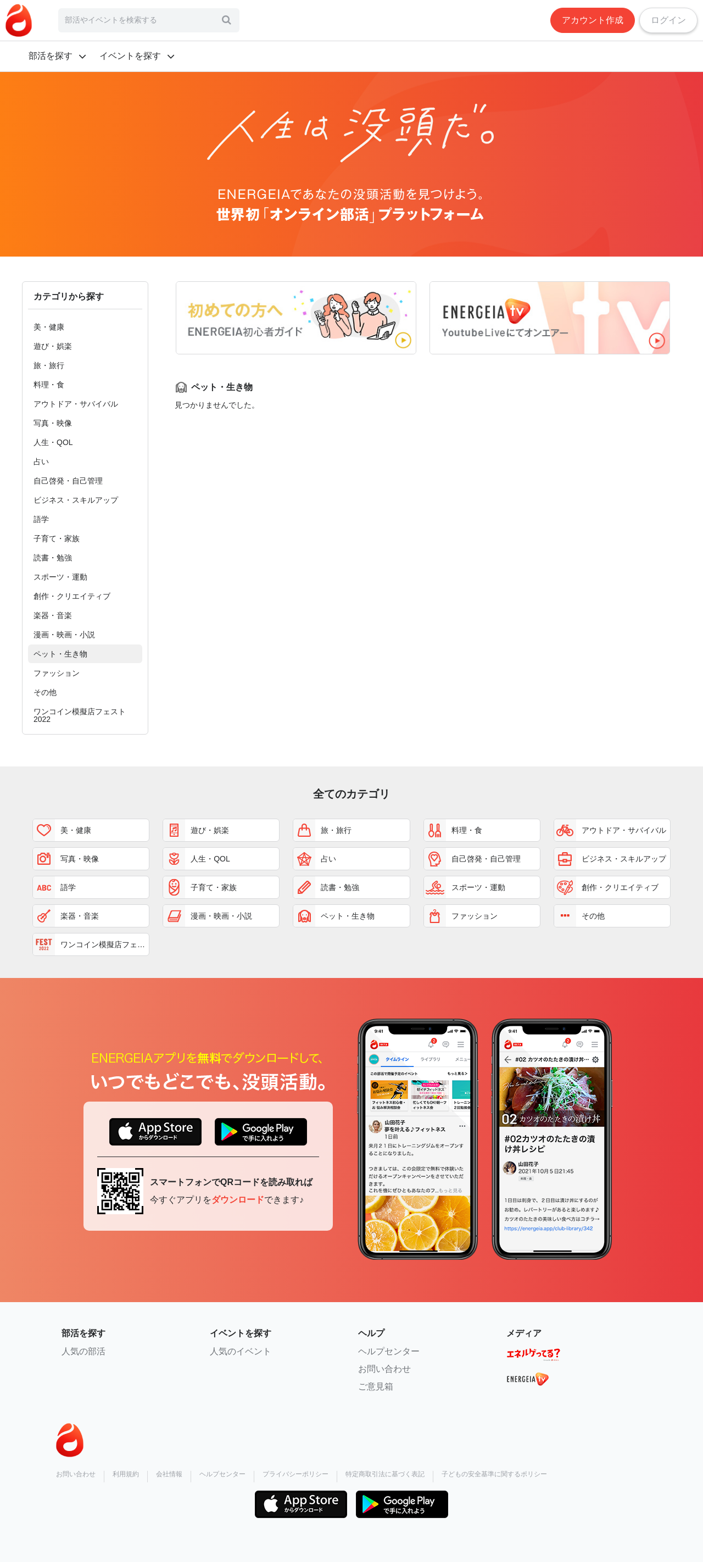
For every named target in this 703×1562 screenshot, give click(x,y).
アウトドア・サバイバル (76, 403)
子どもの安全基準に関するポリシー (494, 1474)
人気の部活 (83, 1351)
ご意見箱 (375, 1386)
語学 (41, 519)
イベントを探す (130, 55)
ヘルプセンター (389, 1351)
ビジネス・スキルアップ (76, 500)
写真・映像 (53, 423)
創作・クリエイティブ (72, 596)
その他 (45, 692)
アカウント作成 (592, 20)
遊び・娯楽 (53, 346)
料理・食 (49, 384)
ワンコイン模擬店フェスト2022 (80, 715)
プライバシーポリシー (295, 1474)
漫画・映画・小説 (64, 634)
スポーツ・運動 (60, 576)
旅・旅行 (49, 365)
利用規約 (126, 1474)
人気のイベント (240, 1351)
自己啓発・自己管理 (68, 480)
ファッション (57, 673)
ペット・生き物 (60, 653)
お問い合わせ (384, 1369)
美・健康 (49, 327)
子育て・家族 (57, 538)
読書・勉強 (53, 557)
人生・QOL (53, 442)
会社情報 (169, 1474)
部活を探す (50, 55)
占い (41, 461)
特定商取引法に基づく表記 (385, 1474)
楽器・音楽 (53, 615)
